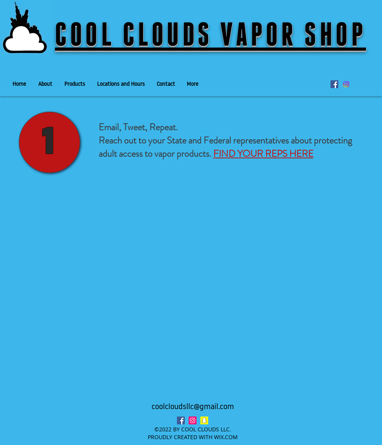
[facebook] (334, 84)
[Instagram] (346, 84)
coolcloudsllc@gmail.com (193, 407)
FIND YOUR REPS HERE (263, 153)
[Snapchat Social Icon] (204, 420)
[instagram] (192, 420)
